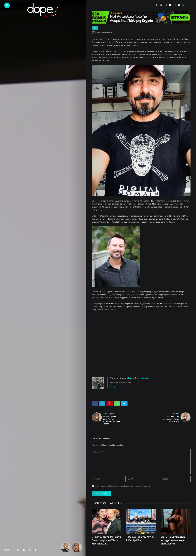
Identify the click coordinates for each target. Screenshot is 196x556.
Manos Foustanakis (104, 32)
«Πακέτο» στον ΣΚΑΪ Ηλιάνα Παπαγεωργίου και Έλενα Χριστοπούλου (106, 540)
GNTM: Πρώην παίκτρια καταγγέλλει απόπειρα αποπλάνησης (173, 540)
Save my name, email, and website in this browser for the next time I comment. (123, 486)
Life (95, 28)
